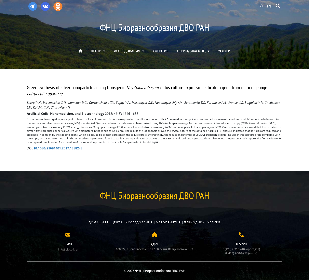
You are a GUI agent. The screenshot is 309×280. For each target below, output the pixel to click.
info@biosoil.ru (67, 249)
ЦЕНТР (96, 51)
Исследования (139, 222)
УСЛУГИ (224, 51)
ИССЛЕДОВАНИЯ (127, 51)
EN (269, 6)
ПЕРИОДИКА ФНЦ (191, 51)
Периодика (194, 222)
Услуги (214, 222)
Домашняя (99, 222)
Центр (117, 222)
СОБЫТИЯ (160, 51)
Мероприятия (168, 222)
